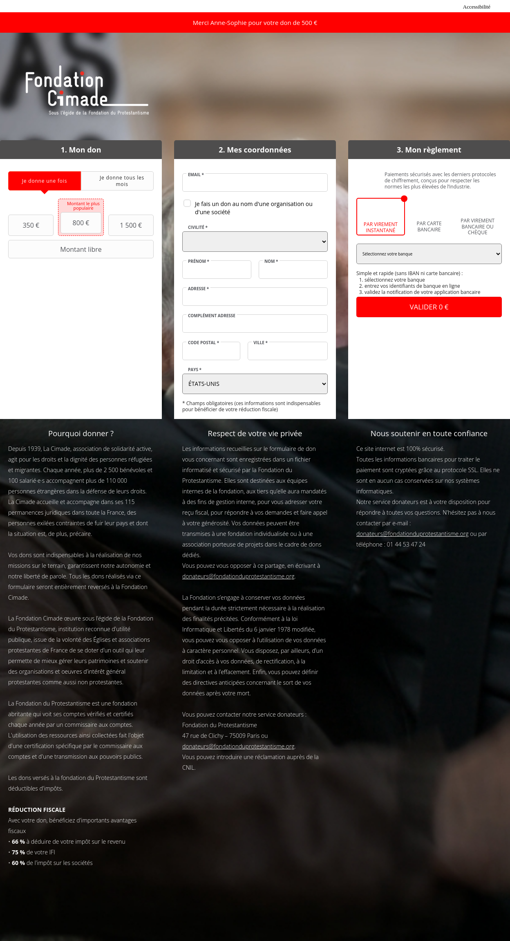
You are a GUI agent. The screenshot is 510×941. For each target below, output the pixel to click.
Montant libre (56, 249)
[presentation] (45, 181)
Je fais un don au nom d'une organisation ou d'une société (254, 208)
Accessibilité (476, 7)
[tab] (44, 180)
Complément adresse (211, 315)
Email (196, 174)
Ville (260, 342)
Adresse (198, 288)
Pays (194, 369)
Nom (271, 261)
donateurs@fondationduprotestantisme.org (238, 576)
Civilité (198, 227)
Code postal (203, 342)
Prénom (198, 261)
